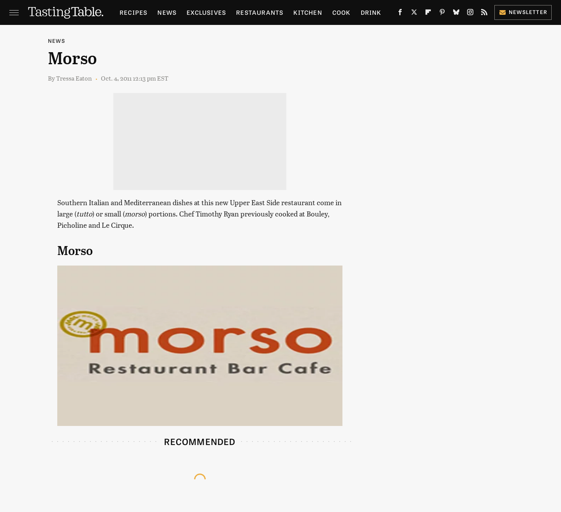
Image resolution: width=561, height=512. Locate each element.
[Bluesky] (456, 13)
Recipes (133, 12)
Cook (341, 12)
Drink (371, 12)
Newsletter (523, 12)
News (166, 12)
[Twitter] (414, 13)
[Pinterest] (442, 13)
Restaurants (259, 12)
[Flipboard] (428, 13)
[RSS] (484, 13)
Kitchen (307, 12)
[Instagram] (470, 13)
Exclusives (206, 12)
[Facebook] (400, 13)
